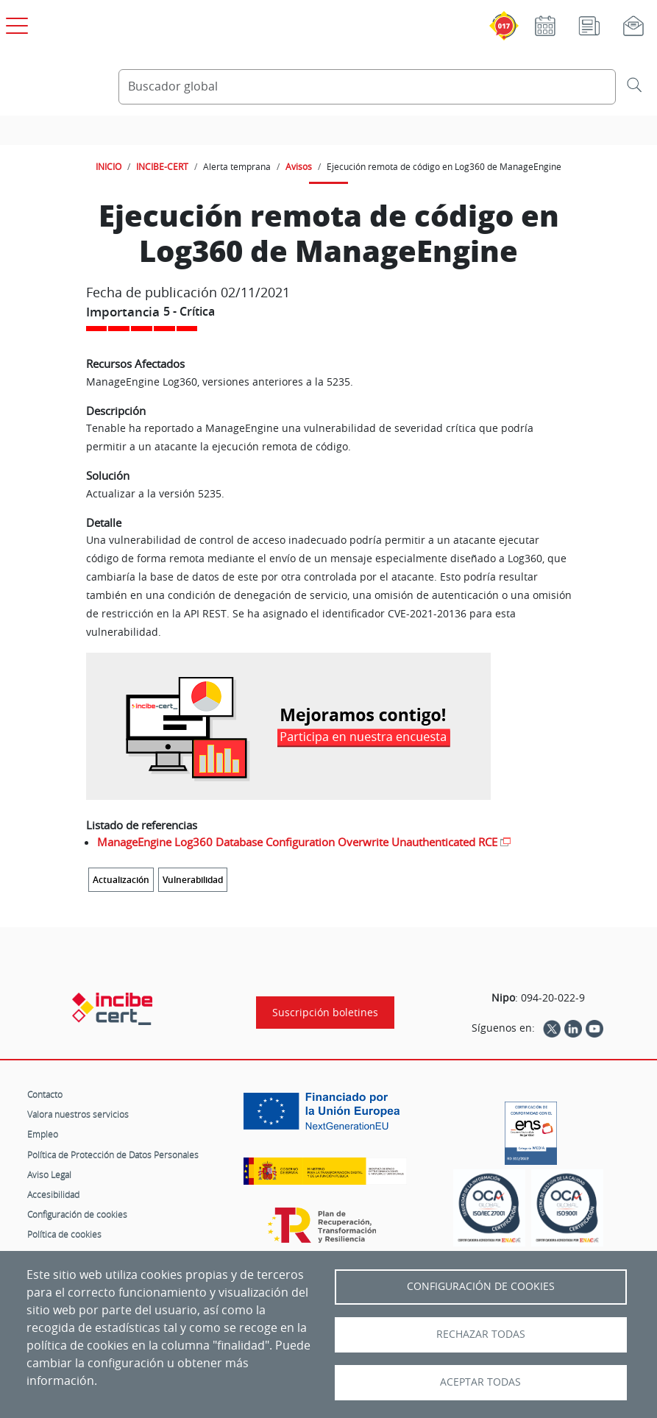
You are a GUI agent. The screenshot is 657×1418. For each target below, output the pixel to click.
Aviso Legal (49, 1174)
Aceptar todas (480, 1382)
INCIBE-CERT (162, 166)
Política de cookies (64, 1234)
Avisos (298, 166)
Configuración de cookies (77, 1214)
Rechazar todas (480, 1334)
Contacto (45, 1094)
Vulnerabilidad (193, 879)
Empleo (42, 1134)
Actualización (121, 879)
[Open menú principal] (15, 22)
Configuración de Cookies (481, 1286)
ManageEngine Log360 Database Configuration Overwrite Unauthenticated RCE (297, 841)
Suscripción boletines (325, 1012)
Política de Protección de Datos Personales (113, 1154)
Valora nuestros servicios (78, 1114)
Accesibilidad (53, 1194)
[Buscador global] (367, 86)
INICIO (108, 166)
